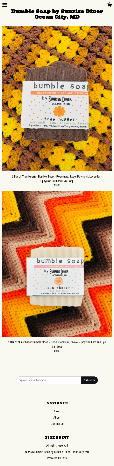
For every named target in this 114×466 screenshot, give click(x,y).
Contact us (57, 424)
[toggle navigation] (4, 5)
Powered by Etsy (57, 458)
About (57, 417)
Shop (57, 411)
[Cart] (109, 6)
